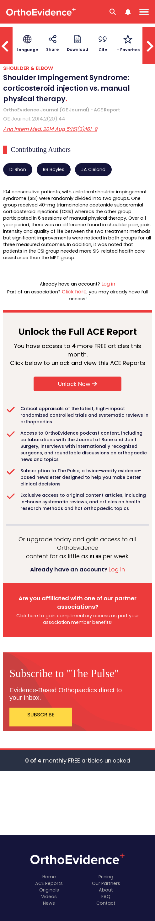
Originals (49, 890)
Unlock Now (77, 384)
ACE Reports (49, 883)
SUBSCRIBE (40, 714)
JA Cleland (93, 169)
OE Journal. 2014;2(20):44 (34, 118)
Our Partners (106, 883)
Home (49, 877)
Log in (108, 283)
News (49, 903)
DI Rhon (17, 169)
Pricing (106, 877)
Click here (74, 291)
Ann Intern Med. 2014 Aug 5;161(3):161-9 (50, 129)
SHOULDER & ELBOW (28, 68)
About (106, 890)
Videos (49, 896)
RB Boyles (53, 169)
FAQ (105, 896)
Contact (105, 903)
